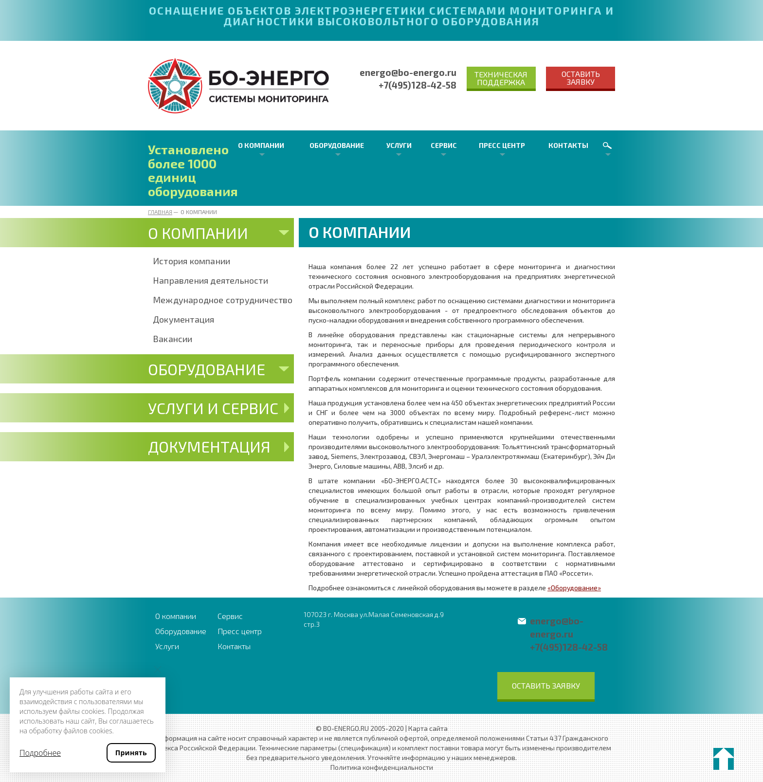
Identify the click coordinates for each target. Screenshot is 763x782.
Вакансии (173, 338)
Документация (183, 319)
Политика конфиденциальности (381, 767)
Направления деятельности (210, 280)
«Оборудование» (574, 587)
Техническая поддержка (500, 78)
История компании (191, 260)
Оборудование (336, 145)
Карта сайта (428, 728)
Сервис (444, 145)
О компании (261, 145)
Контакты (568, 145)
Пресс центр (502, 145)
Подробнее (40, 753)
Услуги (399, 145)
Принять (131, 752)
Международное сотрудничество (223, 299)
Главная (160, 211)
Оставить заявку (581, 77)
